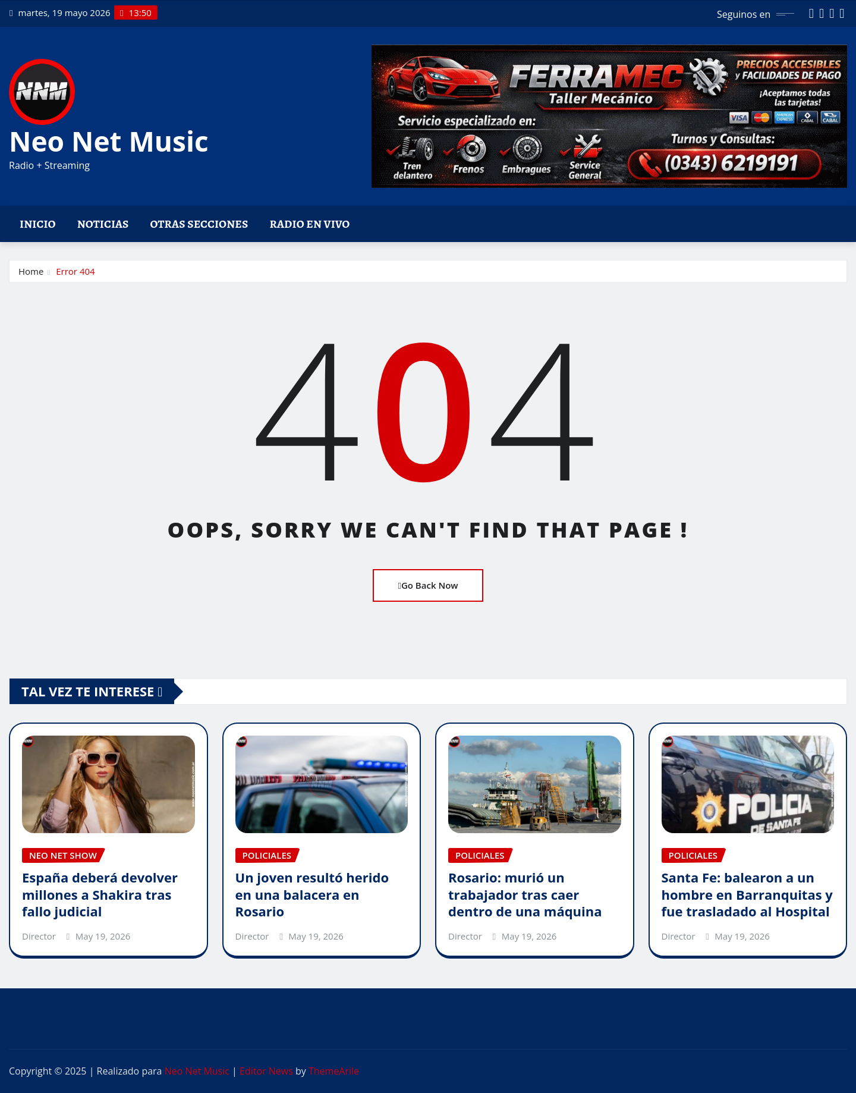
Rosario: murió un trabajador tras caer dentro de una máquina (525, 894)
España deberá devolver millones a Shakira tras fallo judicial (100, 894)
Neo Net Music (109, 141)
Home (30, 271)
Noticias (103, 224)
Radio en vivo (309, 224)
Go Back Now (428, 585)
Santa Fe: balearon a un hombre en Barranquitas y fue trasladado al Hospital (747, 894)
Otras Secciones (199, 224)
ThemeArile (334, 1071)
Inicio (38, 224)
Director (39, 936)
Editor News (266, 1071)
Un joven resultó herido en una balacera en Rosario (312, 894)
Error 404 (75, 271)
